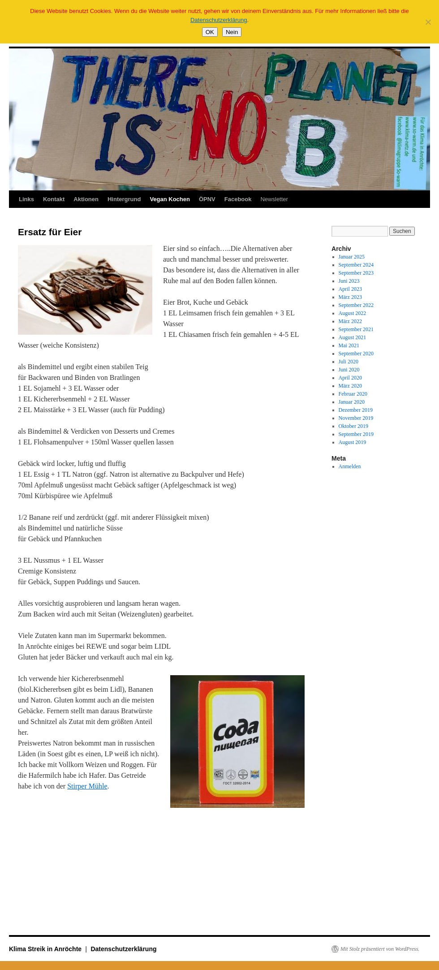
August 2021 (352, 337)
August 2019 (352, 442)
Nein (232, 32)
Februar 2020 (353, 394)
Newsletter (274, 199)
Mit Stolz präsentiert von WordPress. (379, 949)
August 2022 (352, 313)
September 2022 (356, 305)
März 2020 (350, 386)
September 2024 (356, 265)
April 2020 (350, 378)
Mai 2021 (349, 345)
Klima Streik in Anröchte (46, 949)
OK (210, 32)
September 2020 (356, 353)
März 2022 (350, 321)
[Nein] (427, 21)
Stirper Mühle (87, 786)
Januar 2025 (352, 257)
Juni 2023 (349, 281)
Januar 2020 (352, 402)
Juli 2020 (348, 361)
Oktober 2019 (353, 426)
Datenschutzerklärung (123, 949)
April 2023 (350, 289)
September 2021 (356, 329)
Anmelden (350, 466)
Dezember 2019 (356, 410)
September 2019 (356, 434)
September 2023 (356, 273)
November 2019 (356, 418)
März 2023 (350, 297)
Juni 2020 (349, 369)
